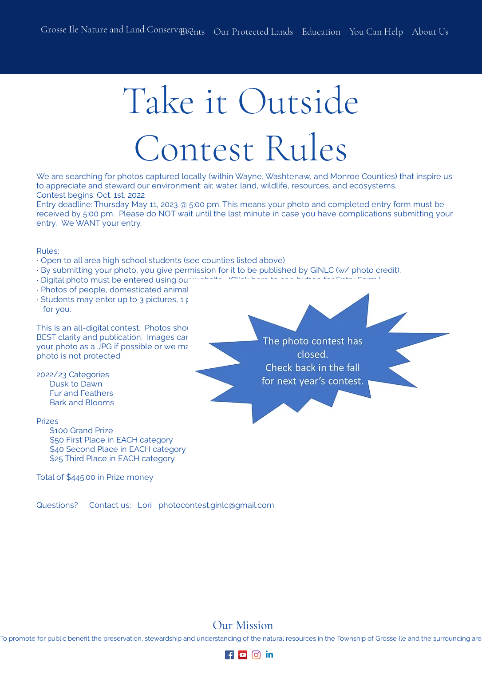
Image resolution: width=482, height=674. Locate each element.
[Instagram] (256, 654)
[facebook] (229, 654)
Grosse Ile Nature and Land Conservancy (118, 29)
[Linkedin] (269, 654)
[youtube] (242, 654)
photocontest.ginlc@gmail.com (216, 505)
